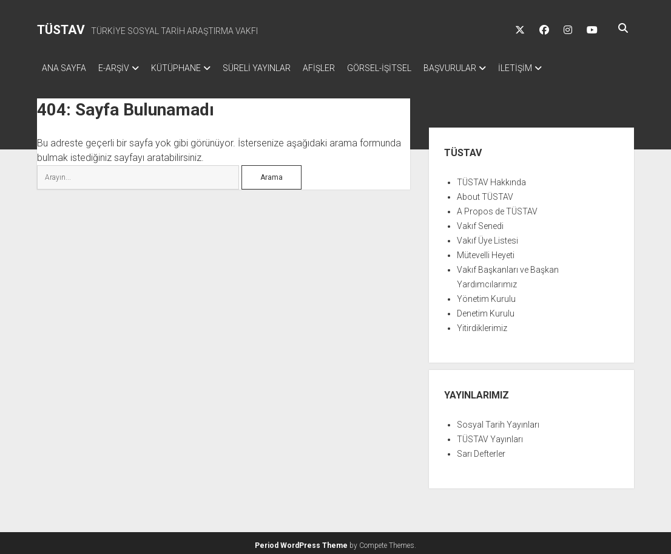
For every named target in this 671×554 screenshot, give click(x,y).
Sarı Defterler (481, 450)
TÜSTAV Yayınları (490, 435)
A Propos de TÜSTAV (497, 208)
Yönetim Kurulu (486, 295)
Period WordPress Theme (301, 542)
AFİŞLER (343, 68)
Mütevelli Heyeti (485, 251)
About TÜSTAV (485, 193)
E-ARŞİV (119, 68)
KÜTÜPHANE (188, 68)
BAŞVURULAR (486, 68)
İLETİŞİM (558, 68)
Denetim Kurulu (485, 310)
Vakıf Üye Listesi (487, 237)
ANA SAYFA (64, 68)
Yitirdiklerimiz (482, 324)
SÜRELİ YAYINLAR (275, 68)
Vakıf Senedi (480, 222)
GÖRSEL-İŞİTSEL (409, 68)
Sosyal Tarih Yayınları (498, 421)
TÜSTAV (61, 29)
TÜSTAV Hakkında (491, 178)
